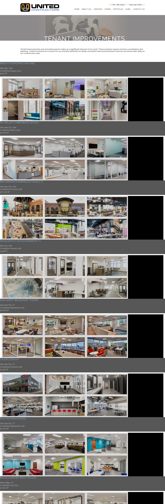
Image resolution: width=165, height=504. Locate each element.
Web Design (94, 497)
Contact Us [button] (139, 9)
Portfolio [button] (118, 9)
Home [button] (76, 9)
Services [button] (98, 9)
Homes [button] (108, 9)
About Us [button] (87, 9)
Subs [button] (128, 9)
